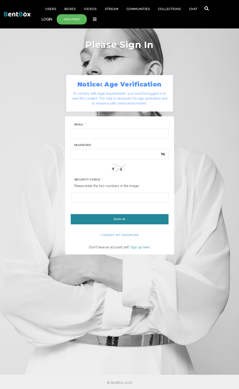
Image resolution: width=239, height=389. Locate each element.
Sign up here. (140, 247)
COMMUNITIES (138, 9)
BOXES (70, 9)
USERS (50, 9)
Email (80, 124)
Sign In (119, 219)
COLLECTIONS (169, 9)
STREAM (111, 9)
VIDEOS (90, 9)
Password (82, 145)
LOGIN (47, 19)
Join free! (71, 19)
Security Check (88, 179)
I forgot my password (119, 235)
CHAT (193, 9)
